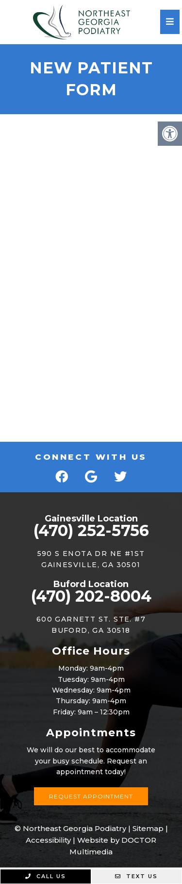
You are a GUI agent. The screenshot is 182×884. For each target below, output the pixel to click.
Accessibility (48, 840)
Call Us (45, 876)
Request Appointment (91, 796)
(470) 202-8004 (91, 596)
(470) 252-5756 (91, 530)
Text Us (136, 876)
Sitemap (148, 828)
